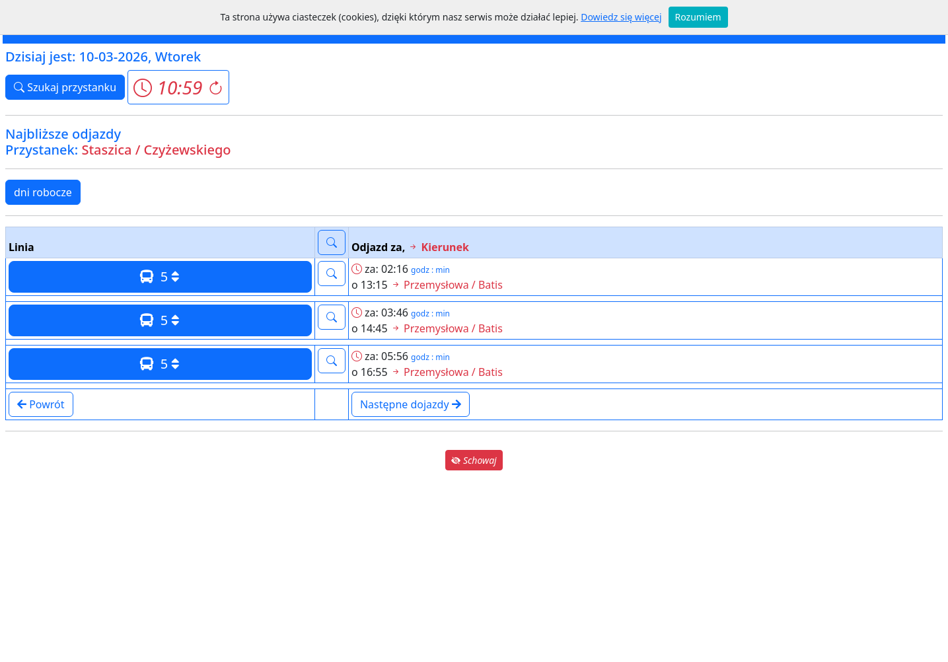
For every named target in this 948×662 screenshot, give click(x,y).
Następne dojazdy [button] (410, 404)
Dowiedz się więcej (621, 17)
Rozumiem (698, 17)
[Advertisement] (474, 565)
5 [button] (160, 276)
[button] (178, 87)
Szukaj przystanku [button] (65, 87)
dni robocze (43, 192)
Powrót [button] (41, 404)
